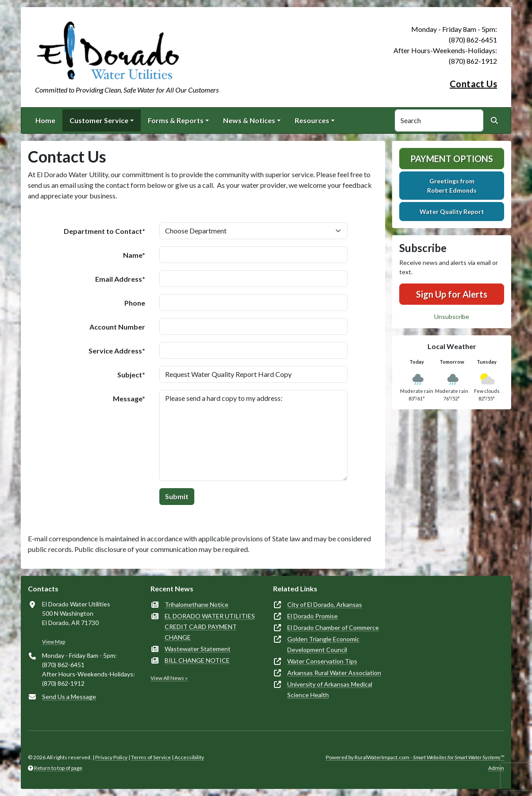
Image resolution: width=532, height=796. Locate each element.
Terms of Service (151, 757)
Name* (134, 255)
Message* (129, 398)
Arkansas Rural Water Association (334, 672)
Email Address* (120, 279)
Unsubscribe (451, 316)
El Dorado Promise (312, 616)
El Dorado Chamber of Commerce (333, 627)
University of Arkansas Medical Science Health (329, 689)
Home (45, 120)
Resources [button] (312, 120)
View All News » (169, 678)
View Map (53, 641)
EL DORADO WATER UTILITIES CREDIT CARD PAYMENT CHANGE (210, 626)
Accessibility (189, 757)
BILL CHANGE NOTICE (197, 660)
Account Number (117, 326)
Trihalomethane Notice (196, 604)
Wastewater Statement (198, 648)
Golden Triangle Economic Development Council (323, 644)
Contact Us (473, 83)
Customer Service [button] (98, 120)
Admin (496, 768)
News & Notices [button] (249, 120)
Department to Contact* (104, 231)
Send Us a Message (69, 696)
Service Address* (117, 350)
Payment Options (451, 158)
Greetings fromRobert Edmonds (452, 185)
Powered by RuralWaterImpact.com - (415, 757)
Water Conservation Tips (322, 661)
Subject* (131, 374)
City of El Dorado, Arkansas (324, 604)
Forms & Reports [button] (176, 120)
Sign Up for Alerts (451, 294)
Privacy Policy (111, 757)
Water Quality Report (452, 211)
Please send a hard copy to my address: (253, 435)
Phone (134, 303)
